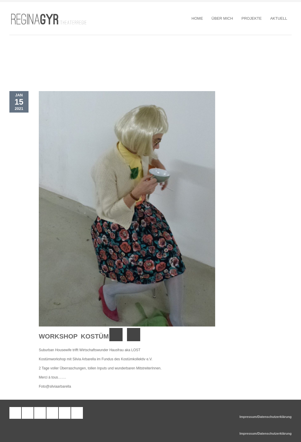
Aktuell (278, 18)
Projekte (252, 18)
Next (133, 334)
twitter (65, 413)
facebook (40, 413)
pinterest (52, 413)
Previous (116, 334)
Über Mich (222, 18)
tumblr (15, 413)
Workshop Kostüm (74, 336)
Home (197, 18)
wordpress (28, 413)
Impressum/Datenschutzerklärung (266, 416)
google (77, 413)
